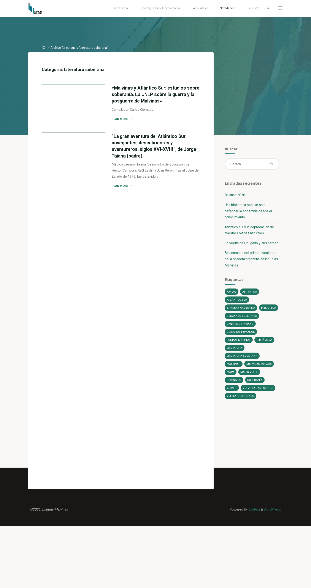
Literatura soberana (63, 133)
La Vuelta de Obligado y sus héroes (251, 245)
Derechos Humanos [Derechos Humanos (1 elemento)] (241, 343)
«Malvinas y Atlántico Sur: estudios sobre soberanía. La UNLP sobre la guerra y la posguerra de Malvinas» (149, 95)
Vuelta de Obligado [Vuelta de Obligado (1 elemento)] (241, 409)
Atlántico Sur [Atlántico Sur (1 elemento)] (237, 302)
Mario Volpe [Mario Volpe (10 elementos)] (250, 384)
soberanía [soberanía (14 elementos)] (254, 392)
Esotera (252, 571)
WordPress (271, 571)
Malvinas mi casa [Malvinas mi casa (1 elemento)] (259, 376)
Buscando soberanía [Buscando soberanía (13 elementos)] (242, 327)
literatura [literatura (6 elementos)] (235, 359)
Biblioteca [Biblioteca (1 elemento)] (234, 318)
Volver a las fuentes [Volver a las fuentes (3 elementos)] (258, 400)
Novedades (91, 133)
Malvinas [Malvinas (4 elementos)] (233, 376)
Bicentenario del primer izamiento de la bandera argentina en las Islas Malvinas (251, 261)
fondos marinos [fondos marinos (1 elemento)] (239, 351)
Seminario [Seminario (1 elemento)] (234, 392)
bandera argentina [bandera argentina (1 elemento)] (241, 310)
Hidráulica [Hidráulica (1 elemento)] (265, 351)
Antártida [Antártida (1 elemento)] (249, 294)
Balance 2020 (234, 196)
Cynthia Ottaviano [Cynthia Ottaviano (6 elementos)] (240, 335)
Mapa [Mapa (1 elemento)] (231, 384)
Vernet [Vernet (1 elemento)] (232, 400)
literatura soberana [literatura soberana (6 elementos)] (242, 368)
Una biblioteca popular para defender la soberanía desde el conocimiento (248, 212)
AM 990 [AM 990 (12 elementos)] (231, 294)
